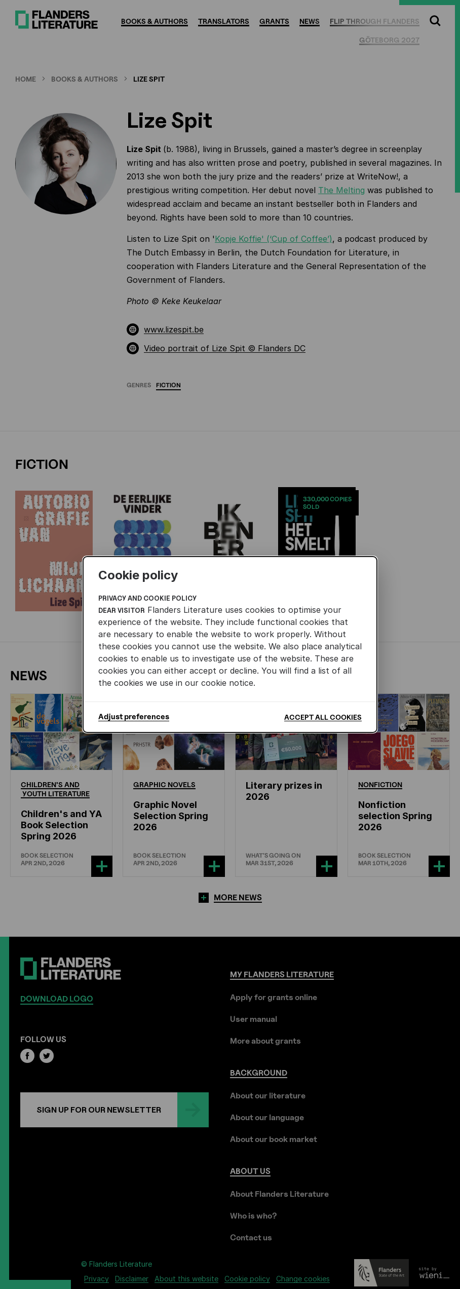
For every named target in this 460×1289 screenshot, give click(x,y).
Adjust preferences (133, 716)
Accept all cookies (323, 717)
